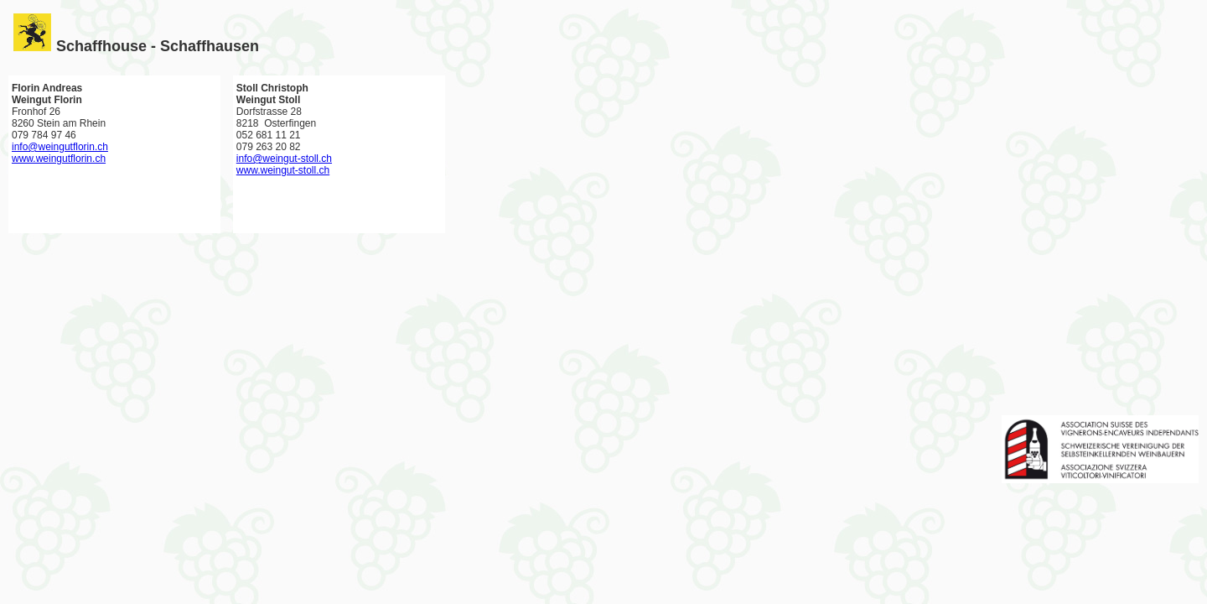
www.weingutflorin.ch (59, 158)
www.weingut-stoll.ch (282, 170)
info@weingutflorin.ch (60, 147)
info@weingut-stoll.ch (284, 158)
